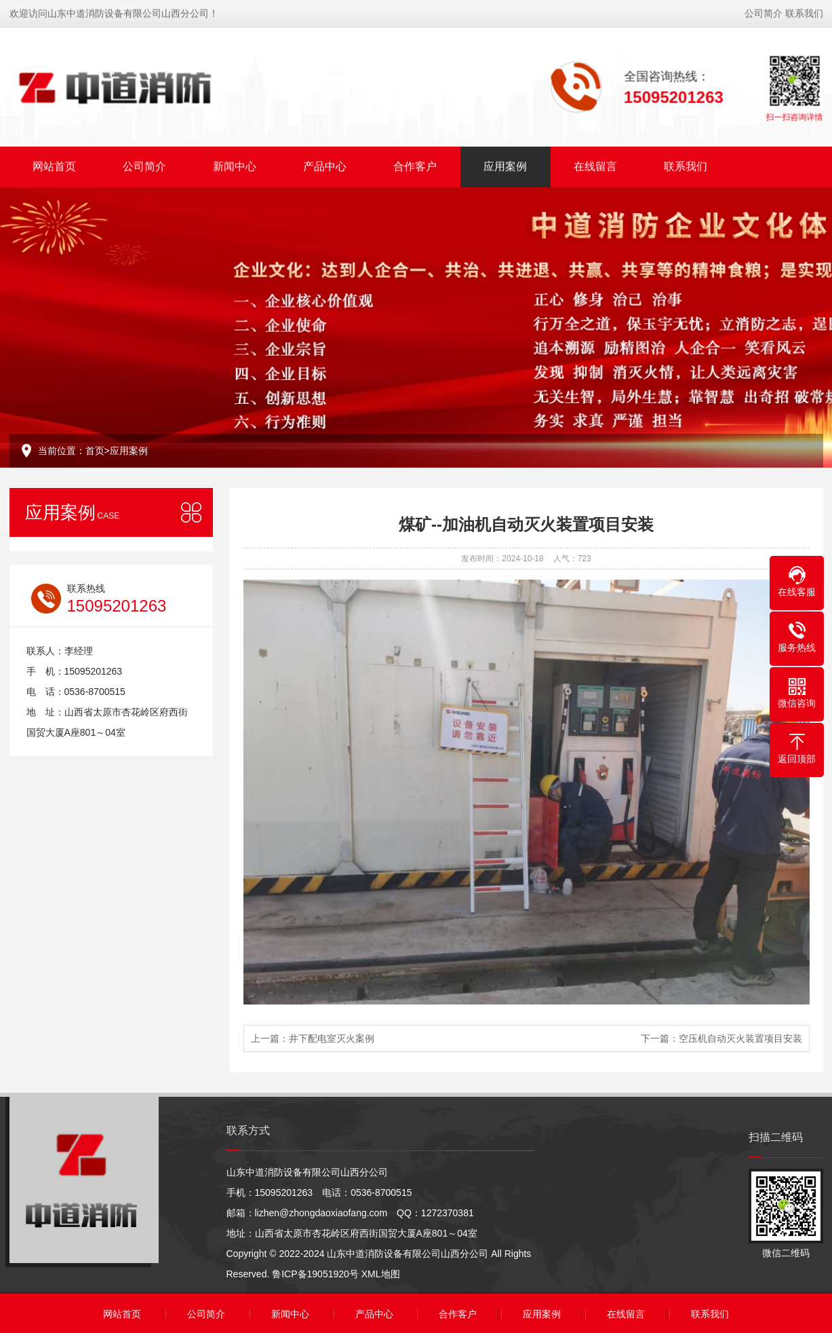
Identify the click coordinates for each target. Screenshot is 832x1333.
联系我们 (804, 11)
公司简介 (764, 11)
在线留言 (595, 164)
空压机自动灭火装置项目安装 (740, 1038)
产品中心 (324, 164)
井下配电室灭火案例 (331, 1038)
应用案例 (505, 164)
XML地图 (380, 1274)
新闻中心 (234, 164)
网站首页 (54, 164)
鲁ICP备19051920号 (315, 1274)
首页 (94, 450)
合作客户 (415, 164)
